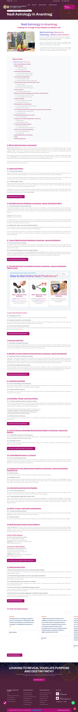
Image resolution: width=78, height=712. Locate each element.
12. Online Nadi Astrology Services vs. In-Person (24, 115)
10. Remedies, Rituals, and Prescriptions (22, 105)
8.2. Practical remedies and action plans (23, 97)
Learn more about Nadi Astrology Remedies (18, 424)
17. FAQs (15, 137)
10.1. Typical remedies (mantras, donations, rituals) (26, 106)
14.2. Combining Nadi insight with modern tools (25, 128)
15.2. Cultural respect (19, 134)
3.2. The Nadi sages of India (21, 70)
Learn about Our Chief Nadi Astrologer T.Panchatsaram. (21, 449)
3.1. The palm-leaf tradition (21, 68)
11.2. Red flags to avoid (20, 114)
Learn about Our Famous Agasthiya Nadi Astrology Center (21, 561)
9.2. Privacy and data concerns (21, 103)
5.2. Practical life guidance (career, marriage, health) (26, 81)
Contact (29, 9)
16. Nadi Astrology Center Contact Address (23, 135)
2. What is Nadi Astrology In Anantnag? (22, 65)
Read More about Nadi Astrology (16, 197)
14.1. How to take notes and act (22, 126)
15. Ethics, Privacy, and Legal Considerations (23, 130)
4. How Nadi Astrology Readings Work (22, 72)
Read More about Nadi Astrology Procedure (18, 334)
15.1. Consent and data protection (22, 132)
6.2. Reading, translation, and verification (23, 86)
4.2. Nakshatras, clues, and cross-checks (24, 75)
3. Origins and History (18, 66)
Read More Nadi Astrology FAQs (15, 601)
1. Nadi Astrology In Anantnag (21, 63)
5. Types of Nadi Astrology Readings (22, 77)
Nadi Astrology (42, 4)
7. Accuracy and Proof (18, 90)
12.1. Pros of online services (21, 117)
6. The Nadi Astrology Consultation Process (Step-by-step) (26, 83)
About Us (34, 4)
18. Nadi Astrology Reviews (20, 139)
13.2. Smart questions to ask (21, 123)
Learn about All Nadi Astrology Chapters (17, 260)
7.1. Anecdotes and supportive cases (23, 92)
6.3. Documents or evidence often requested (24, 88)
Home (28, 4)
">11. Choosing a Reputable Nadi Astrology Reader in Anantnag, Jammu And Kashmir (32, 110)
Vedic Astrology (53, 4)
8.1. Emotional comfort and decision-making (24, 95)
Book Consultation (67, 7)
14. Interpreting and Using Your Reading (22, 125)
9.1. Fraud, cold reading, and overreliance (23, 101)
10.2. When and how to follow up (22, 108)
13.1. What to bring (19, 121)
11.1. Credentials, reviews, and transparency (24, 112)
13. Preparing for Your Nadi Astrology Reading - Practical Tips (27, 119)
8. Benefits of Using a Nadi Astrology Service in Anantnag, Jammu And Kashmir (31, 94)
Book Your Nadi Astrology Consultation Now (18, 375)
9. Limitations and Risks (19, 99)
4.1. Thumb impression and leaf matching (23, 74)
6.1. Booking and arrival (20, 85)
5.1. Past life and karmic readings (22, 79)
